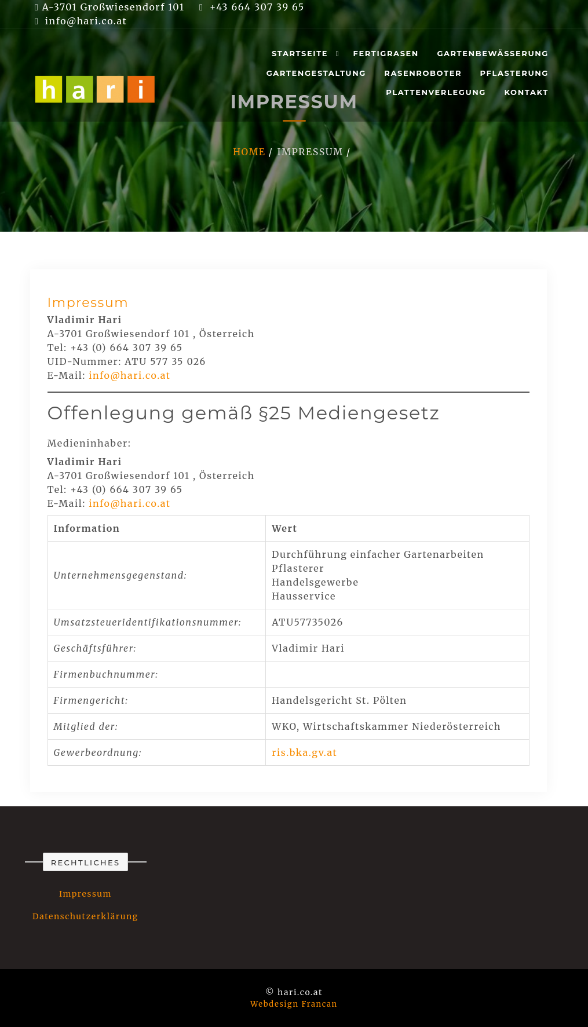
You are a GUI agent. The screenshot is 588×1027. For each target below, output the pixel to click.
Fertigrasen (386, 53)
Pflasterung (514, 73)
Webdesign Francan (293, 1004)
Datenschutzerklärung (85, 916)
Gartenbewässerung (493, 53)
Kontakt (526, 92)
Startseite (300, 53)
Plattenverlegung (436, 92)
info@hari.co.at (129, 375)
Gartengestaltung (316, 73)
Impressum (88, 302)
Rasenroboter (423, 73)
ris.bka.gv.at (304, 752)
